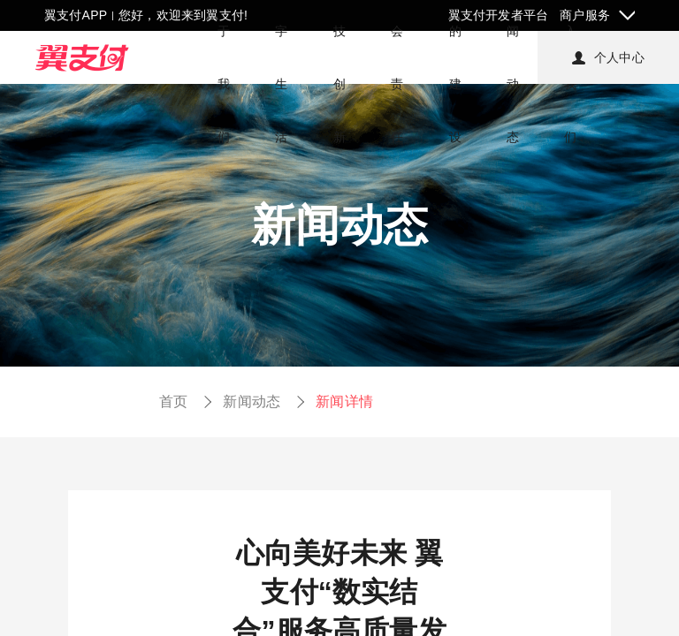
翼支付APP (75, 15)
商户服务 (585, 15)
